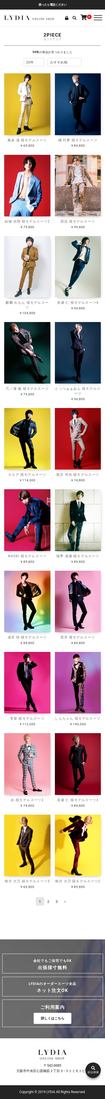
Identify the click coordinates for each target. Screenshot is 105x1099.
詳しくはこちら (52, 1018)
